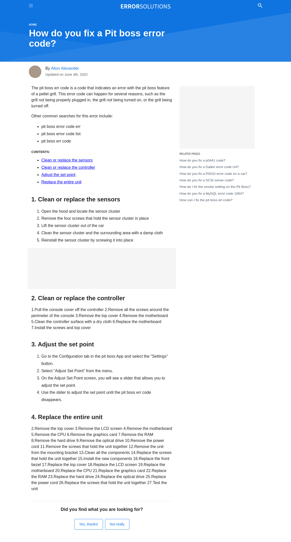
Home (33, 24)
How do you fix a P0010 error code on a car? (213, 174)
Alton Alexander (65, 68)
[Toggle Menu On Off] (31, 6)
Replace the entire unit (61, 182)
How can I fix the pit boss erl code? (205, 200)
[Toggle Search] (260, 6)
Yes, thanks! (88, 524)
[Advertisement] (102, 268)
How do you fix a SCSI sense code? (206, 180)
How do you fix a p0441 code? (202, 160)
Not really (117, 524)
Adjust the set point (58, 175)
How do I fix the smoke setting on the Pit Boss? (215, 187)
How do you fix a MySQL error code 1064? (211, 193)
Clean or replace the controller (68, 167)
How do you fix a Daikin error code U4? (209, 167)
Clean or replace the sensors (67, 160)
